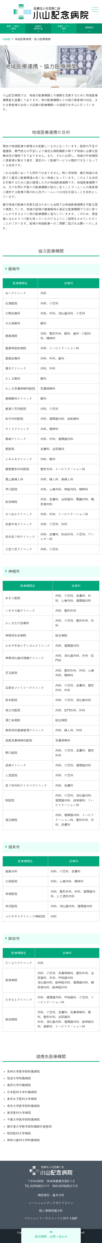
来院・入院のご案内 (12, 27)
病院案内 (89, 27)
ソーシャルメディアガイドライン (51, 1203)
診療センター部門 (63, 27)
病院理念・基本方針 (51, 1195)
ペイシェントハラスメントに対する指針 (51, 1218)
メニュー (95, 9)
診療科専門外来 (38, 27)
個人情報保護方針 (51, 1210)
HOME (6, 39)
